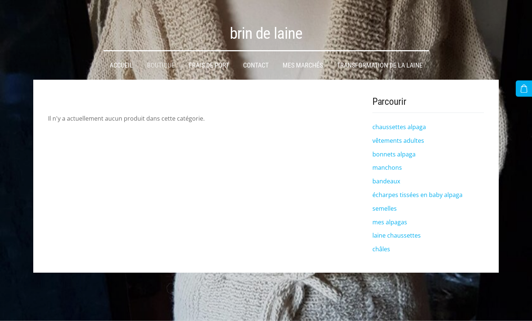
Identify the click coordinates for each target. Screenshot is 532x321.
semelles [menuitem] (384, 202)
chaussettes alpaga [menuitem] (399, 121)
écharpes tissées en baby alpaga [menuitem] (417, 188)
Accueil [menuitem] (121, 59)
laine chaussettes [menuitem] (396, 229)
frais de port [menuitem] (209, 59)
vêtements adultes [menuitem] (398, 134)
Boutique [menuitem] (161, 59)
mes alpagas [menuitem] (389, 216)
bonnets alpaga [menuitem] (394, 148)
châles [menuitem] (381, 243)
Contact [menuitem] (256, 59)
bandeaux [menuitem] (386, 175)
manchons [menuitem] (387, 161)
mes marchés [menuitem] (303, 59)
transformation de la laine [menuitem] (380, 59)
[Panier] (525, 87)
